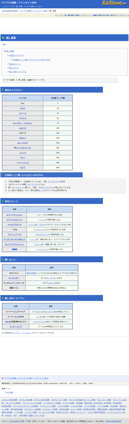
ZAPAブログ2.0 (62, 412)
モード (13, 175)
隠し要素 (11, 38)
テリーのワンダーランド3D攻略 (25, 406)
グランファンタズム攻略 (31, 403)
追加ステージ (15, 64)
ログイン (124, 15)
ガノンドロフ (22, 143)
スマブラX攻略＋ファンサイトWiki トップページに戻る (26, 378)
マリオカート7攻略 (50, 409)
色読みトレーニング (78, 412)
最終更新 (71, 15)
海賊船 (14, 249)
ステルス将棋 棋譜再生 (97, 412)
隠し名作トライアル (17, 72)
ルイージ (22, 113)
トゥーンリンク (23, 163)
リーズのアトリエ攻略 (52, 403)
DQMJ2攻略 (6, 406)
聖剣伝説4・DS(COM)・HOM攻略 (97, 403)
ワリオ (41, 225)
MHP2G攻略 (64, 409)
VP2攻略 (79, 403)
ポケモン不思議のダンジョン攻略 (82, 400)
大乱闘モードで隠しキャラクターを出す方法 (31, 60)
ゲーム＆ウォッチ (24, 148)
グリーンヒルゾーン (14, 220)
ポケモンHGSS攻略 (9, 400)
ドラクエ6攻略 (63, 406)
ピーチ (38, 317)
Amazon (8, 415)
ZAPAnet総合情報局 (10, 11)
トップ (59, 15)
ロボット (22, 138)
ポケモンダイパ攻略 (59, 400)
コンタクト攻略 (31, 412)
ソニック (22, 153)
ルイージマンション (14, 215)
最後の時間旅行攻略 (117, 409)
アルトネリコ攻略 (104, 400)
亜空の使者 (30, 273)
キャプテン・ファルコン (22, 123)
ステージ (13, 201)
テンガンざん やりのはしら (14, 239)
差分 (107, 15)
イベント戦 (32, 225)
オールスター (14, 278)
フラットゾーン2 (14, 234)
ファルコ (22, 118)
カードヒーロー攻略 (46, 412)
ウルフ (22, 168)
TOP (4, 44)
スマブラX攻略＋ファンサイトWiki (19, 2)
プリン (22, 158)
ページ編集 (93, 15)
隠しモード (14, 68)
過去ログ (114, 15)
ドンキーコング (40, 230)
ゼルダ (7, 322)
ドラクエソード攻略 (48, 406)
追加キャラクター (16, 55)
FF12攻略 (114, 406)
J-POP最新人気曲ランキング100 (31, 415)
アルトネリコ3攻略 (12, 403)
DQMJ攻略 (117, 403)
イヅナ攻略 (18, 412)
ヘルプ (82, 15)
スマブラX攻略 (68, 403)
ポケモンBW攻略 (25, 400)
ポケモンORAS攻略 (42, 400)
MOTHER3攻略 (16, 409)
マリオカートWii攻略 (32, 409)
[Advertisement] (64, 24)
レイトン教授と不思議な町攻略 (83, 409)
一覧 (64, 15)
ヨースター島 (50, 312)
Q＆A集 (10, 392)
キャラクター (15, 90)
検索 (77, 15)
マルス (22, 108)
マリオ (15, 312)
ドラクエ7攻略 (76, 406)
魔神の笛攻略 (7, 412)
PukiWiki (16, 421)
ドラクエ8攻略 (89, 406)
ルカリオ (22, 128)
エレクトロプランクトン (14, 244)
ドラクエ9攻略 (103, 406)
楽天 (15, 415)
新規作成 (101, 15)
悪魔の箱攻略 (102, 409)
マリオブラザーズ (14, 225)
